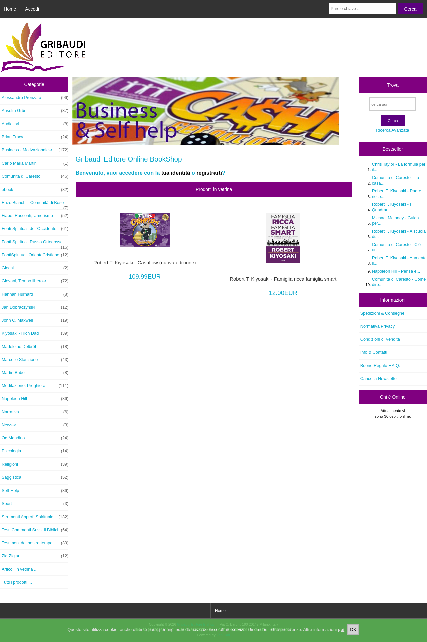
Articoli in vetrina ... (20, 569)
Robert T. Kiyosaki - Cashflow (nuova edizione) (144, 262)
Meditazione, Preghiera (35, 385)
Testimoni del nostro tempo (35, 543)
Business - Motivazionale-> (35, 150)
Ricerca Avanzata (392, 130)
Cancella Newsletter (379, 378)
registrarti (209, 173)
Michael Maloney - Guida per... (395, 220)
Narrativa (35, 412)
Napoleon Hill (35, 398)
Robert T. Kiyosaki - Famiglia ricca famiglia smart (283, 279)
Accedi (32, 9)
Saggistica (35, 477)
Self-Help (35, 490)
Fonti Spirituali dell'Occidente (35, 228)
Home (10, 9)
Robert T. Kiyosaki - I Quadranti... (391, 207)
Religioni (35, 464)
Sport (35, 503)
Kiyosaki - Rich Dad (35, 333)
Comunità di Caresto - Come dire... (399, 282)
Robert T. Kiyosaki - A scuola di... (399, 234)
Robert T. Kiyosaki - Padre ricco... (396, 193)
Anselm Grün (35, 110)
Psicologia (35, 451)
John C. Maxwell (35, 320)
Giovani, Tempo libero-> (35, 281)
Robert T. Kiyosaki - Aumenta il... (399, 260)
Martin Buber (35, 372)
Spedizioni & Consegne (382, 313)
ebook (35, 189)
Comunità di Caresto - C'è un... (396, 247)
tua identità (175, 173)
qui (341, 630)
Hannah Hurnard (35, 294)
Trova (393, 85)
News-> (35, 425)
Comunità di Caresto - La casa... (395, 180)
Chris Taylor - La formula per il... (399, 167)
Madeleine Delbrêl (35, 346)
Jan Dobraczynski (35, 307)
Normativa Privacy (377, 326)
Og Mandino (35, 438)
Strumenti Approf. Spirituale (35, 517)
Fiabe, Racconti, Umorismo (35, 215)
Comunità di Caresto (35, 176)
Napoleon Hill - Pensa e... (396, 271)
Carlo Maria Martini (35, 163)
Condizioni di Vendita (380, 339)
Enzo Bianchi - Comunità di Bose (35, 204)
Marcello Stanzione (35, 359)
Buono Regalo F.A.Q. (380, 365)
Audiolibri (35, 124)
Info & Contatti (373, 352)
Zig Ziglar (35, 556)
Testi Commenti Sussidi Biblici (35, 530)
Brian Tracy (35, 137)
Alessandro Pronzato (35, 97)
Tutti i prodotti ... (17, 582)
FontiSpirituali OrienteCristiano (35, 255)
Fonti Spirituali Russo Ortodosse (35, 243)
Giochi (35, 268)
